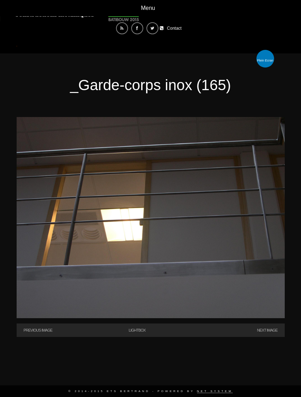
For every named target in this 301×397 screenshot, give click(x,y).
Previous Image (38, 330)
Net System (215, 391)
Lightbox (137, 330)
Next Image (267, 330)
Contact (174, 28)
